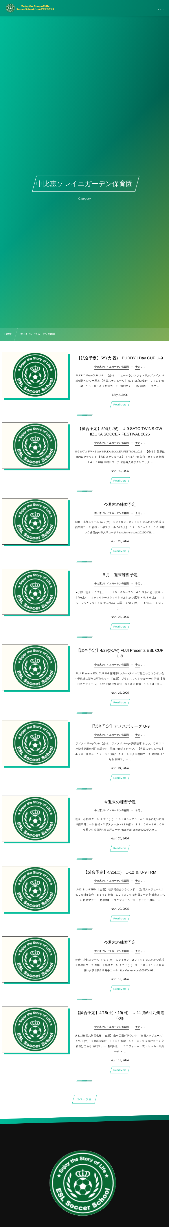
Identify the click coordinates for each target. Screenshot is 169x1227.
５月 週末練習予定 (120, 577)
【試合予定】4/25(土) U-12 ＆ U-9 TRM (119, 874)
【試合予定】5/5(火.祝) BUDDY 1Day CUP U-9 (120, 358)
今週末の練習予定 (120, 506)
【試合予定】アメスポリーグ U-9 (120, 728)
